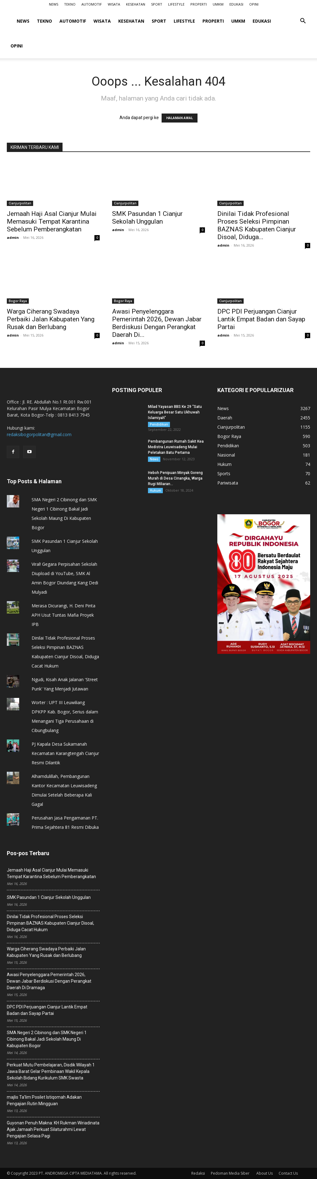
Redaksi (198, 1173)
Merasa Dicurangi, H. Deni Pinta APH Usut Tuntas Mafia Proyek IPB (63, 615)
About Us (264, 1173)
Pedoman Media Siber (230, 1173)
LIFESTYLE (176, 4)
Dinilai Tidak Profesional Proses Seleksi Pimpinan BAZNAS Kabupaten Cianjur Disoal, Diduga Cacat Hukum (50, 923)
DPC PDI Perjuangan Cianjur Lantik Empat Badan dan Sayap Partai (261, 319)
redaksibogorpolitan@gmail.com (39, 434)
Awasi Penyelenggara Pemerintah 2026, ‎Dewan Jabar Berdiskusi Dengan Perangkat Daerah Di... (157, 323)
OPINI (253, 4)
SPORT (156, 4)
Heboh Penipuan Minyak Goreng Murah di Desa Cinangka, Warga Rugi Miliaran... (175, 478)
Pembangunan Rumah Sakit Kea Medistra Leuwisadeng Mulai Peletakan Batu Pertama (176, 447)
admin (13, 237)
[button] (302, 22)
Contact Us (288, 1173)
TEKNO (70, 4)
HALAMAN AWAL (179, 118)
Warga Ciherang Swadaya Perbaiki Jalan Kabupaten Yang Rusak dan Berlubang (50, 319)
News (154, 459)
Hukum (155, 490)
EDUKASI (236, 4)
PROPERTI (198, 4)
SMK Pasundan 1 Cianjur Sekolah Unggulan (147, 217)
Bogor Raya (18, 301)
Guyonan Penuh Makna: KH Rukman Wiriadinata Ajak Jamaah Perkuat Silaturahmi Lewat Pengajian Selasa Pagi (53, 1129)
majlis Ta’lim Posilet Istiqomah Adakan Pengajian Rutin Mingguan (44, 1100)
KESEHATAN (135, 4)
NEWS (53, 4)
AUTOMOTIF (91, 4)
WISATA (114, 4)
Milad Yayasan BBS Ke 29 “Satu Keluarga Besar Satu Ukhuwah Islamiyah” (175, 412)
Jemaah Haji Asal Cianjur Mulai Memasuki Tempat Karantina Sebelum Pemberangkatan (52, 221)
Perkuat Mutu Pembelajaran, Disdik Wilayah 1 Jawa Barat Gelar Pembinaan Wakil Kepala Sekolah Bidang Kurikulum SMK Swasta (51, 1071)
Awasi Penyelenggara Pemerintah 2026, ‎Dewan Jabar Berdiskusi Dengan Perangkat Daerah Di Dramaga (49, 981)
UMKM (218, 4)
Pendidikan (159, 424)
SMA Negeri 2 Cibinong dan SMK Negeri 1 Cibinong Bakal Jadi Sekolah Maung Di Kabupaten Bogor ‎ (47, 1039)
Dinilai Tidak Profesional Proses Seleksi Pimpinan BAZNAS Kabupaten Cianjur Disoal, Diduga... (256, 225)
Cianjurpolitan (20, 203)
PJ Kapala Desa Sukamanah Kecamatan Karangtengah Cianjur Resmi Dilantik (65, 753)
